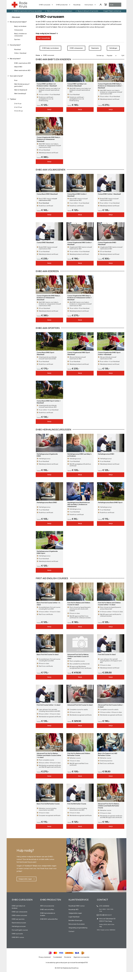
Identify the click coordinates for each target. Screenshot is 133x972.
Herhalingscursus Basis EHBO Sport (110, 502)
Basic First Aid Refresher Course (48, 804)
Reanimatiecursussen (19, 923)
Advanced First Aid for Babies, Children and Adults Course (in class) (78, 656)
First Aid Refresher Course (76, 804)
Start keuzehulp (43, 38)
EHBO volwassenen (76, 48)
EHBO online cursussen (19, 915)
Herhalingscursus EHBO (106, 454)
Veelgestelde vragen (25, 879)
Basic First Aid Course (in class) (47, 654)
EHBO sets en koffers (47, 909)
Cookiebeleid (57, 957)
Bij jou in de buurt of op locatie (88, 11)
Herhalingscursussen (19, 926)
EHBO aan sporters (18, 919)
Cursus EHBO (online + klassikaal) (109, 194)
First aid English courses (20, 930)
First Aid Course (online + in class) (48, 705)
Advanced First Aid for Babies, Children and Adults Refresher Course (108, 806)
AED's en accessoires (47, 906)
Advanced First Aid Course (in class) (80, 705)
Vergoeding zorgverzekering (78, 928)
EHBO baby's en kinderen (50, 48)
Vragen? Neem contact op (112, 11)
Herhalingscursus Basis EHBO (47, 502)
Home (38, 55)
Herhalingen (113, 48)
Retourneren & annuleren (77, 924)
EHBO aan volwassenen (19, 912)
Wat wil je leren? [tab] (15, 59)
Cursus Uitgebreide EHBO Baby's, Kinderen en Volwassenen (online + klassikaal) (110, 86)
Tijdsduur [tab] (13, 99)
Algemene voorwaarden (81, 957)
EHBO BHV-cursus (18, 937)
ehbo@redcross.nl (105, 915)
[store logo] (19, 5)
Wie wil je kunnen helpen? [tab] (18, 22)
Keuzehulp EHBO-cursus (77, 906)
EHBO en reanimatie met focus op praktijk (28, 11)
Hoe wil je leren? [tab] (15, 45)
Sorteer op (100, 55)
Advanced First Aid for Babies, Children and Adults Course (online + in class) (49, 755)
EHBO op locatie (17, 934)
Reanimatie (95, 48)
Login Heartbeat (74, 917)
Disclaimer (67, 957)
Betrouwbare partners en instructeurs (59, 11)
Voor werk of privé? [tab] (16, 76)
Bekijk (49, 109)
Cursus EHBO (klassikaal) (45, 242)
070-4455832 (104, 906)
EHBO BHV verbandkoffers (49, 919)
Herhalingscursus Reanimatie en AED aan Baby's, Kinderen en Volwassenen (78, 504)
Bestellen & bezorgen (75, 920)
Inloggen (101, 5)
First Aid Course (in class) (107, 654)
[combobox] (115, 4)
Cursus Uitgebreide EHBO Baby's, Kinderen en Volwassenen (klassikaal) (48, 139)
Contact (71, 931)
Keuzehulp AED (73, 909)
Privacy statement (45, 957)
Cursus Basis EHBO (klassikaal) (47, 194)
